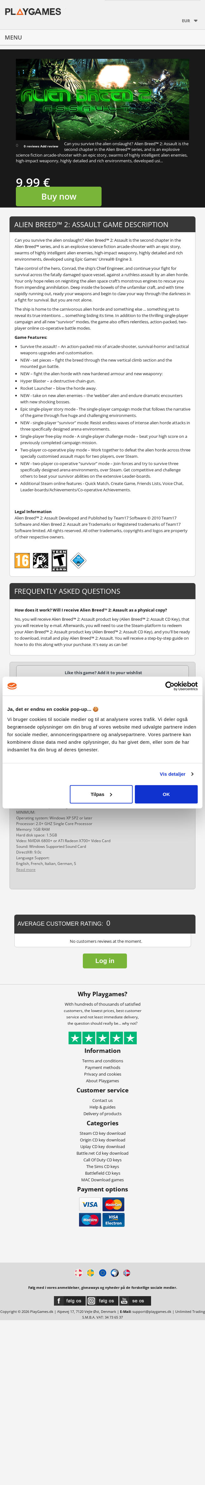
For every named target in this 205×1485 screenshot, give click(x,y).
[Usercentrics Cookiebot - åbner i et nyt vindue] (170, 686)
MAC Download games (102, 1180)
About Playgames (102, 1081)
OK (166, 794)
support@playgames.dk (151, 1311)
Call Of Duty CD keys (102, 1160)
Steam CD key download (103, 1133)
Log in (105, 960)
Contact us (102, 1100)
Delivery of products (102, 1113)
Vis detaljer (173, 774)
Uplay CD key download (102, 1146)
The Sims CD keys (102, 1166)
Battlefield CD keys (102, 1173)
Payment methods (102, 1067)
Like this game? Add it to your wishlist (103, 672)
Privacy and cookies (102, 1074)
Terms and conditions (102, 1061)
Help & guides (102, 1107)
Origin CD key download (102, 1140)
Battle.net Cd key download (102, 1153)
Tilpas (101, 794)
